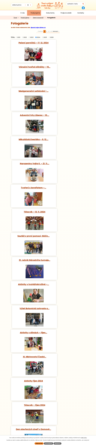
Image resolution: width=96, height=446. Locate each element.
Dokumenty (50, 13)
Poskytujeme (35, 13)
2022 (25, 37)
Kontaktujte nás (20, 432)
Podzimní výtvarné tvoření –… (67, 236)
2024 (38, 37)
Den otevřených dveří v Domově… (29, 237)
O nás (22, 13)
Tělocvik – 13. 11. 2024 (67, 115)
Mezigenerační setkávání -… (29, 67)
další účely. (84, 437)
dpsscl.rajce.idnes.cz (38, 27)
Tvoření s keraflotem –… (29, 115)
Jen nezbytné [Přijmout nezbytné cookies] (48, 443)
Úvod (13, 13)
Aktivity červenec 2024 (67, 382)
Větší (31, 5)
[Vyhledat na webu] (75, 4)
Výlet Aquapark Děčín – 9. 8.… (29, 333)
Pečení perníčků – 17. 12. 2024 (29, 42)
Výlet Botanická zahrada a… (67, 163)
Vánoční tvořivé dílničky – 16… (67, 42)
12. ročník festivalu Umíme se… (29, 285)
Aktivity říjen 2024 (29, 211)
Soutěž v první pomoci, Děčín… (29, 139)
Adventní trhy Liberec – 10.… (66, 67)
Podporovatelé (66, 13)
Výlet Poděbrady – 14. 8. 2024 (67, 309)
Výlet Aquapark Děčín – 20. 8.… (29, 309)
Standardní (28, 5)
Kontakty (81, 13)
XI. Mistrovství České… (67, 187)
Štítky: (13, 37)
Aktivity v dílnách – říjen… (29, 187)
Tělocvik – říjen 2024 (67, 211)
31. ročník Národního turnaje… (67, 139)
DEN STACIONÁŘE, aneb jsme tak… (67, 286)
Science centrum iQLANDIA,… (67, 260)
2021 (18, 37)
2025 (45, 37)
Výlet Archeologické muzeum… (67, 358)
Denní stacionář (38, 18)
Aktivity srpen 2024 (67, 333)
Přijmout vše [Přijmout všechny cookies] (39, 443)
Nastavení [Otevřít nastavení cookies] (57, 443)
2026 (51, 37)
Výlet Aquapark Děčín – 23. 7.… (29, 382)
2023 (31, 37)
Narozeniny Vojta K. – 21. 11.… (67, 91)
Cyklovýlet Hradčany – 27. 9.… (29, 260)
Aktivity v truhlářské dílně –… (29, 163)
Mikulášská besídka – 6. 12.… (29, 91)
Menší (25, 5)
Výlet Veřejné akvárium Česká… (29, 358)
